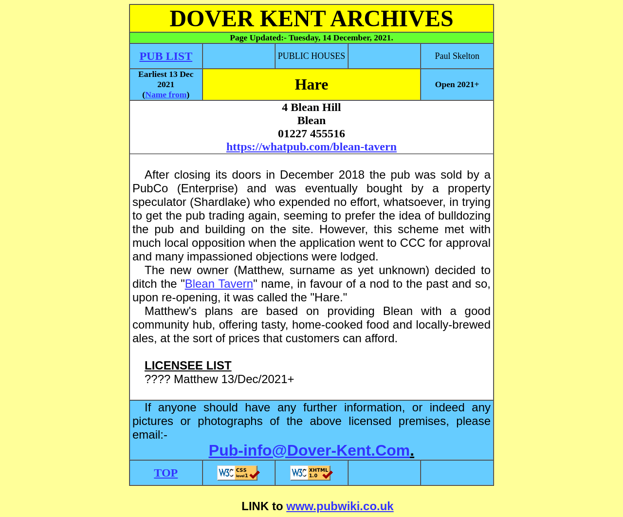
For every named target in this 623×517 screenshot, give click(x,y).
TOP (166, 472)
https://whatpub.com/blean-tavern (311, 146)
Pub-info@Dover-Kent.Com (309, 450)
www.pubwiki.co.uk (339, 506)
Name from (165, 94)
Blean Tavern (219, 283)
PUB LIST (165, 56)
